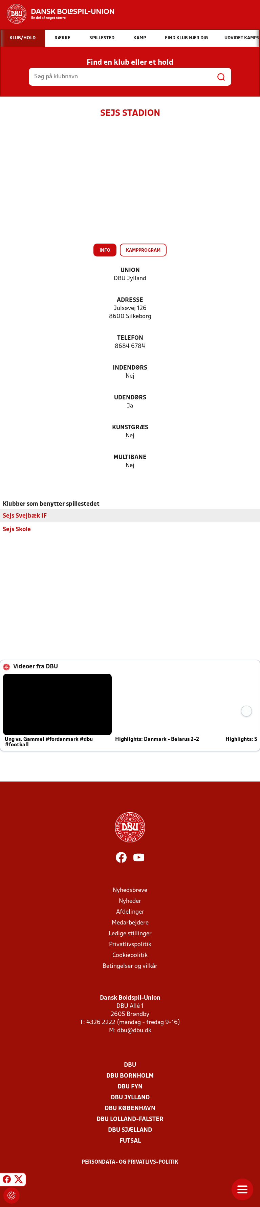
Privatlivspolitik (130, 944)
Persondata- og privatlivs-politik (130, 1162)
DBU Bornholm (130, 1076)
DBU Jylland (130, 1097)
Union (130, 270)
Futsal (130, 1141)
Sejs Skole (17, 529)
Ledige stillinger (130, 933)
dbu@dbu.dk (134, 1030)
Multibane (130, 457)
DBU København (130, 1108)
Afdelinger (130, 912)
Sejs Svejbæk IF (25, 516)
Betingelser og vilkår (130, 966)
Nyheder (130, 901)
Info (105, 250)
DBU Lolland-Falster (130, 1119)
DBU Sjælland (130, 1130)
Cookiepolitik (130, 955)
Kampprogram (143, 250)
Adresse (130, 300)
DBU (130, 1065)
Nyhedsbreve (130, 890)
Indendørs (130, 368)
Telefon (130, 338)
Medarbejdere (130, 922)
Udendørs (130, 398)
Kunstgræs (130, 428)
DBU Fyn (130, 1086)
